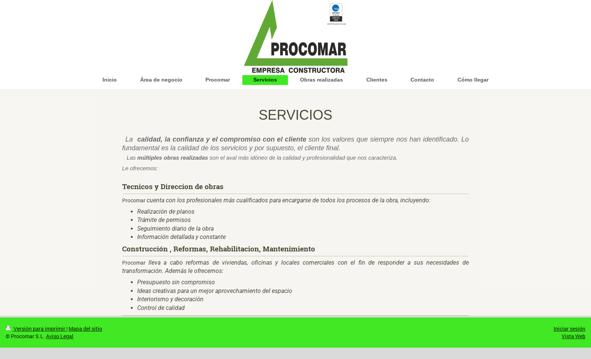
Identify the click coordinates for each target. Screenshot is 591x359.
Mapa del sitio (85, 328)
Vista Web (573, 336)
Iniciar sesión (569, 328)
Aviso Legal (59, 336)
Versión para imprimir (36, 328)
